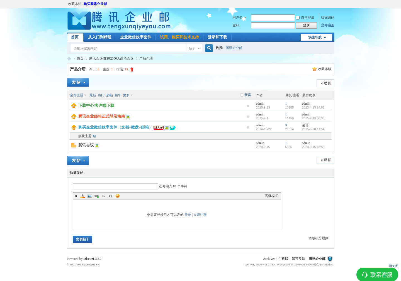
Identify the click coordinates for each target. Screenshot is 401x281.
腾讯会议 (86, 145)
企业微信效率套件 (135, 37)
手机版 (283, 259)
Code (110, 196)
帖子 (192, 48)
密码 (236, 25)
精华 (118, 95)
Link (96, 196)
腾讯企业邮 (234, 48)
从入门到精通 (99, 37)
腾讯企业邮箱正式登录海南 (101, 116)
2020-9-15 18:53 (313, 147)
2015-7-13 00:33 (313, 118)
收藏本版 (324, 69)
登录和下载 (217, 37)
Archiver (269, 259)
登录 (187, 215)
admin (260, 103)
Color (83, 196)
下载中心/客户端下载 (96, 105)
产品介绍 (146, 58)
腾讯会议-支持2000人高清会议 (111, 58)
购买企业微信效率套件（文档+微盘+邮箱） (115, 127)
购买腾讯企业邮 (95, 4)
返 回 (327, 83)
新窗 (247, 95)
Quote (103, 196)
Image (90, 196)
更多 (126, 95)
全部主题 (76, 95)
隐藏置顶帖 (248, 105)
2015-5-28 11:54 (313, 129)
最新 (92, 95)
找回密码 (327, 17)
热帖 (109, 95)
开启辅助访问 (333, 3)
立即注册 (327, 25)
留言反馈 (298, 259)
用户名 (237, 17)
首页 (75, 37)
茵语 (305, 125)
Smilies (117, 196)
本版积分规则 (318, 238)
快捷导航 (315, 37)
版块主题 (85, 136)
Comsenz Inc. (92, 264)
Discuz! (89, 259)
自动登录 (305, 17)
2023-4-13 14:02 (313, 107)
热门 (101, 95)
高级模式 (271, 196)
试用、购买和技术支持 (179, 37)
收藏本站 (74, 4)
